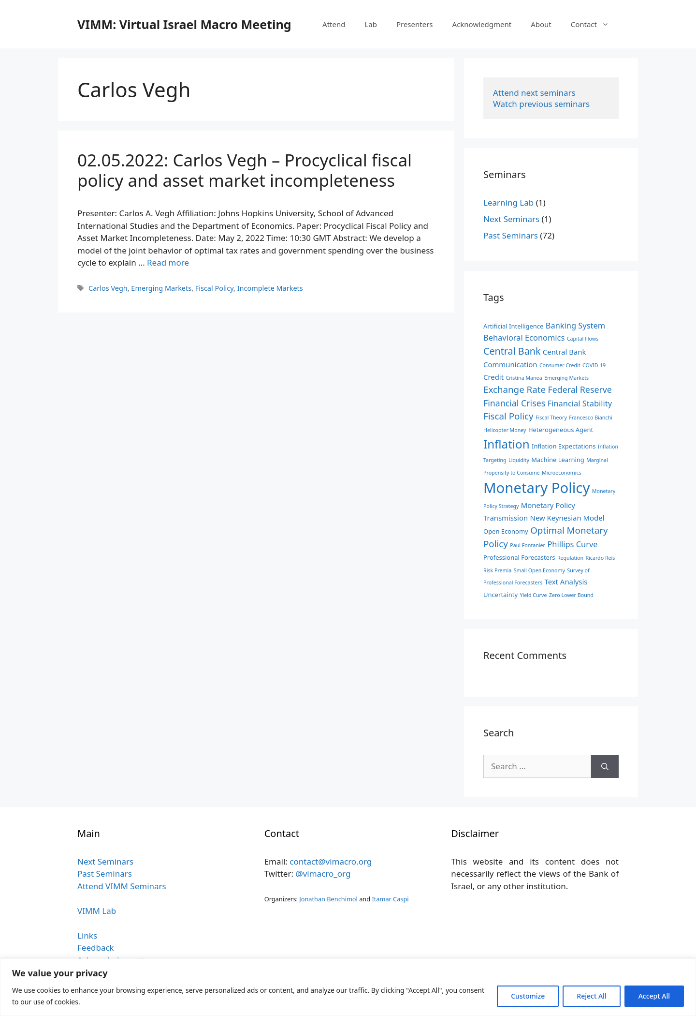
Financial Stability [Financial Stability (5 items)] (580, 403)
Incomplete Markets (270, 288)
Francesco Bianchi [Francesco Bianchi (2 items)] (590, 417)
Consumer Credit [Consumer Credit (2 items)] (559, 365)
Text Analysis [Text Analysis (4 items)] (565, 581)
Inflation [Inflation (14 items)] (506, 444)
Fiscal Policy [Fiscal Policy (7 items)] (508, 416)
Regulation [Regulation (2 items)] (570, 557)
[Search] (605, 766)
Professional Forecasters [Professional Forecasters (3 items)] (519, 557)
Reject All (591, 996)
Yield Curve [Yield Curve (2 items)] (533, 595)
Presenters (414, 24)
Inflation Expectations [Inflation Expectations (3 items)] (563, 446)
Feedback (95, 947)
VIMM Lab (96, 910)
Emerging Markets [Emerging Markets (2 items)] (566, 377)
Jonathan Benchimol (328, 899)
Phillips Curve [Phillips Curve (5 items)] (572, 544)
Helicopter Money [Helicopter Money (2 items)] (504, 430)
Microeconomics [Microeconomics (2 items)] (561, 472)
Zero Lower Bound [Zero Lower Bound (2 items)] (571, 595)
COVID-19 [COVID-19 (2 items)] (594, 365)
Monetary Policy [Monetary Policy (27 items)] (536, 487)
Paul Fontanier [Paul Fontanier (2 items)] (527, 545)
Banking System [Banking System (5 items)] (575, 325)
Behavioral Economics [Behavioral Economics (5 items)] (524, 337)
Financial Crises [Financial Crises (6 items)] (514, 403)
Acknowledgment (482, 24)
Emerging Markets (161, 288)
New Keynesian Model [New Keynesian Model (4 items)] (567, 518)
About (541, 24)
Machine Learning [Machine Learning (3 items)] (557, 459)
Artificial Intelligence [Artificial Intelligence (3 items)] (513, 326)
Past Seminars (510, 235)
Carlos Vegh (108, 288)
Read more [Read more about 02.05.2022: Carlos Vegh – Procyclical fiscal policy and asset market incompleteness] (168, 262)
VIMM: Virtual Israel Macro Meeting (184, 24)
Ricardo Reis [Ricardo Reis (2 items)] (600, 557)
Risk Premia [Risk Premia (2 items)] (497, 570)
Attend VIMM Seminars (121, 886)
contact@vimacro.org (331, 861)
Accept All (654, 996)
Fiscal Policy (214, 288)
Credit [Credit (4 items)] (493, 377)
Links (87, 935)
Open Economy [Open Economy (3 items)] (505, 531)
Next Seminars (511, 218)
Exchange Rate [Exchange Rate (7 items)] (514, 389)
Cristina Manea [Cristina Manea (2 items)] (524, 377)
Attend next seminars (534, 92)
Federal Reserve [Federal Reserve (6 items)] (579, 389)
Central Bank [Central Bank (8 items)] (511, 351)
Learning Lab (508, 202)
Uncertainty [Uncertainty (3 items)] (500, 594)
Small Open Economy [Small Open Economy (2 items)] (539, 570)
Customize (528, 996)
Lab (370, 24)
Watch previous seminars (541, 103)
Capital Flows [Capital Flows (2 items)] (582, 338)
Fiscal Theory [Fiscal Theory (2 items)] (551, 417)
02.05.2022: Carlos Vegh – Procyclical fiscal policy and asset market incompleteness (244, 170)
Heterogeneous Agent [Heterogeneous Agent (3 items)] (560, 429)
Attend (333, 24)
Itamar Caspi (390, 899)
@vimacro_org (322, 873)
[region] (348, 987)
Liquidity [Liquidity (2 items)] (518, 460)
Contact (595, 24)
